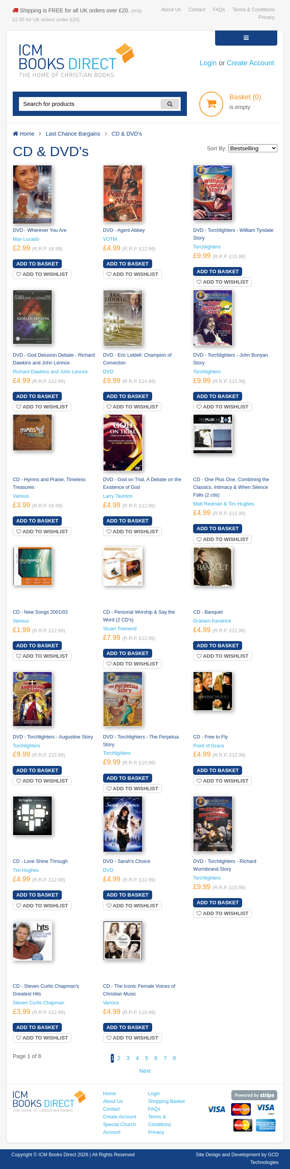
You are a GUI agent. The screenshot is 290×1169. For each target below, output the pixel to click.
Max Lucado (26, 239)
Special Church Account (119, 1128)
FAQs (219, 9)
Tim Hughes (26, 870)
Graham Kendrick (212, 621)
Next (145, 1071)
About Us (171, 9)
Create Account (250, 63)
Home (109, 1093)
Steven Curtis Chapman (38, 1003)
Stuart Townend (120, 628)
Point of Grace (208, 746)
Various (21, 496)
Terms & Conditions (253, 9)
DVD (108, 371)
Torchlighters (206, 247)
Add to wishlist (42, 274)
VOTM (110, 239)
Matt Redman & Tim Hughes (223, 504)
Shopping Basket (166, 1101)
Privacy (267, 17)
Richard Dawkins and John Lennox (50, 371)
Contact (196, 9)
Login (208, 63)
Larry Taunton (118, 496)
